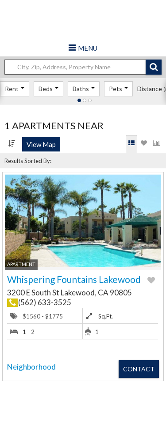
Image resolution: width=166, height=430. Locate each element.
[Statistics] (157, 144)
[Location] (78, 67)
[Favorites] (144, 144)
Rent (14, 88)
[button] (154, 67)
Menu (87, 48)
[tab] (132, 144)
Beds (48, 88)
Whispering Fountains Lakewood (74, 279)
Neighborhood (31, 366)
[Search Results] (131, 144)
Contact (138, 369)
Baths (84, 88)
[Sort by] (12, 143)
